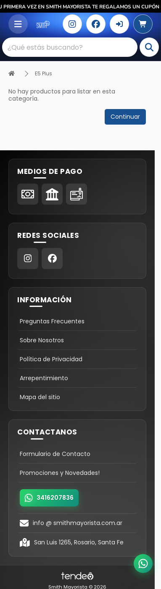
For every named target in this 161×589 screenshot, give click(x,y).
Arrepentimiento (44, 378)
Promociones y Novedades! (60, 473)
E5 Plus (43, 73)
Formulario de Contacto (55, 454)
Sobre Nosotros (42, 340)
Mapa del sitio (40, 397)
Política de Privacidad (51, 359)
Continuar (125, 116)
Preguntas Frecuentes (52, 321)
